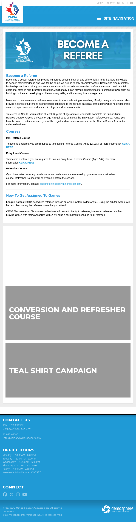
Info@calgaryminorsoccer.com (22, 438)
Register (110, 2)
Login (100, 2)
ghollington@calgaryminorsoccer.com (60, 183)
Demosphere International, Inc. (23, 515)
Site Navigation (115, 18)
